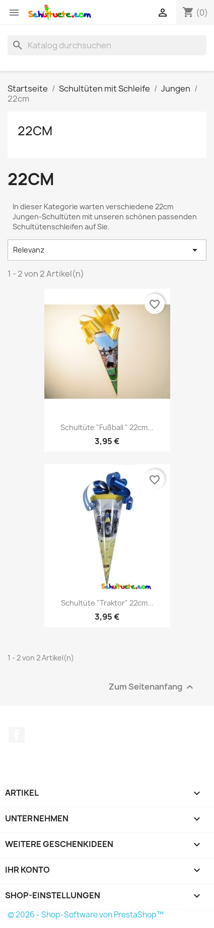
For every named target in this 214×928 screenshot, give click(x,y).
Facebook (17, 735)
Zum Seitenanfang (152, 687)
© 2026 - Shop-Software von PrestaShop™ (86, 914)
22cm (35, 130)
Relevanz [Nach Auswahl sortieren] (107, 250)
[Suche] (107, 45)
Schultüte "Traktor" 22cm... (107, 603)
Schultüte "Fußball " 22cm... (107, 427)
